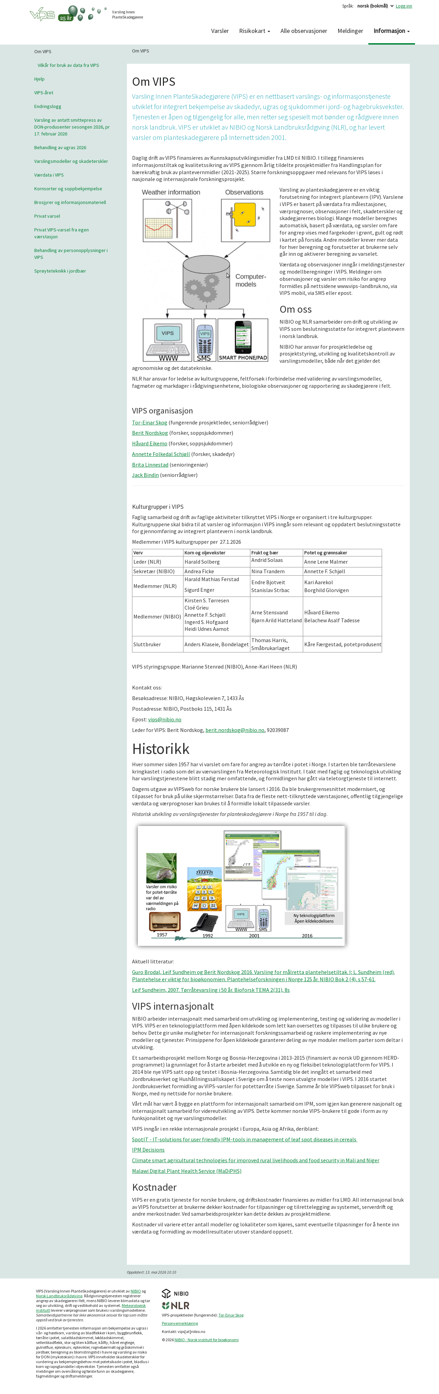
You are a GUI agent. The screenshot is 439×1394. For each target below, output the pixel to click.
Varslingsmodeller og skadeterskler (71, 161)
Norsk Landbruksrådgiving (59, 1295)
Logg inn (404, 6)
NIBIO (136, 1291)
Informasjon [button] (391, 31)
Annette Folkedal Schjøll (161, 453)
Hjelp (39, 79)
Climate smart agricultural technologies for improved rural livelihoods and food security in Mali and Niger (255, 1160)
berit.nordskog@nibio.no (234, 729)
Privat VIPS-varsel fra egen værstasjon (61, 233)
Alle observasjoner (304, 31)
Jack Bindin (145, 474)
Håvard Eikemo (149, 443)
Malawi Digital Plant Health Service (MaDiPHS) (186, 1170)
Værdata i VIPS (49, 175)
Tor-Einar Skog (149, 422)
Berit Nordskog (150, 432)
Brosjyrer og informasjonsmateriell (70, 202)
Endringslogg (47, 106)
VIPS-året (43, 92)
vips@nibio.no (164, 719)
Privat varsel (47, 216)
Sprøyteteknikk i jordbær (60, 271)
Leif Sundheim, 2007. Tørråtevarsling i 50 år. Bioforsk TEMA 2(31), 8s (211, 989)
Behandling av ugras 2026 (60, 147)
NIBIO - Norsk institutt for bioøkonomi (207, 1339)
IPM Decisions (148, 1149)
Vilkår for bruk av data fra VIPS (68, 65)
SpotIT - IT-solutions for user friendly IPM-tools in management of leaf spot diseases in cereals (244, 1139)
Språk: (348, 6)
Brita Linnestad (150, 464)
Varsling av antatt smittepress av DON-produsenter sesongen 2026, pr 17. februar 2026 (72, 127)
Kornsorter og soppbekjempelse (68, 188)
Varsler (220, 31)
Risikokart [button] (254, 31)
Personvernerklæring (180, 1323)
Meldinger (350, 31)
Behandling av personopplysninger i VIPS (71, 253)
